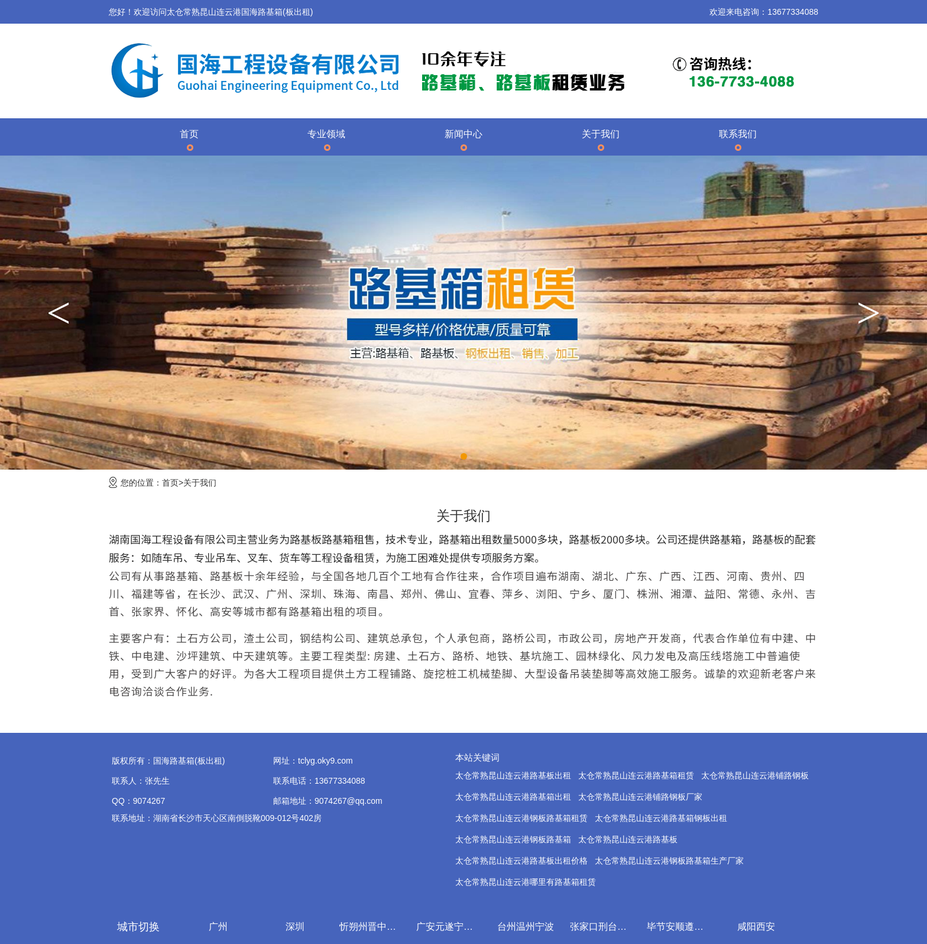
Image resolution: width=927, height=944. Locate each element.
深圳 (297, 927)
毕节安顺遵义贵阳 (681, 927)
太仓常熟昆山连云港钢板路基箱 (513, 839)
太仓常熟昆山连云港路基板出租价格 (521, 860)
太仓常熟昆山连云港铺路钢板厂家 (640, 796)
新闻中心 (463, 134)
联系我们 (738, 134)
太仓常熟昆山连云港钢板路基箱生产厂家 (669, 860)
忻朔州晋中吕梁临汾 (374, 927)
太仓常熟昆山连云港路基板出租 (513, 775)
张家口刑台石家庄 (604, 927)
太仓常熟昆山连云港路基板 (628, 839)
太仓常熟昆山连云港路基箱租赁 (636, 775)
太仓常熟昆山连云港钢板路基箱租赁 (521, 818)
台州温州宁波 (528, 927)
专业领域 (326, 134)
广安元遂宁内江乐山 (451, 927)
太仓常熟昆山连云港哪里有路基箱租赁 (525, 882)
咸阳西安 (758, 927)
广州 (220, 927)
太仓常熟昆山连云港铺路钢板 (755, 775)
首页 (189, 134)
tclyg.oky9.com (325, 760)
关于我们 (601, 134)
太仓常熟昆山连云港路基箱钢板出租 (661, 818)
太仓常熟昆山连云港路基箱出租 (513, 796)
